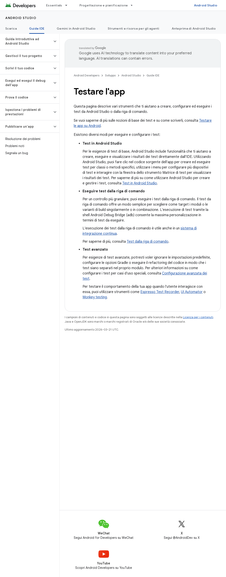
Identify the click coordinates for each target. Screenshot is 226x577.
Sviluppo (110, 75)
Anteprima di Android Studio (194, 28)
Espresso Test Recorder (159, 292)
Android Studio (205, 5)
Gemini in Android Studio (76, 28)
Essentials (54, 5)
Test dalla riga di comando (147, 241)
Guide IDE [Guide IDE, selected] (36, 28)
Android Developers (86, 75)
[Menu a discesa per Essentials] (68, 5)
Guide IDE (153, 75)
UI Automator (192, 292)
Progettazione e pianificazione (103, 5)
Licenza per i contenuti (198, 317)
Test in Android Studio (139, 183)
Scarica (11, 28)
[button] (26, 41)
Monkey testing (95, 297)
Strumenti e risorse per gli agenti (133, 28)
